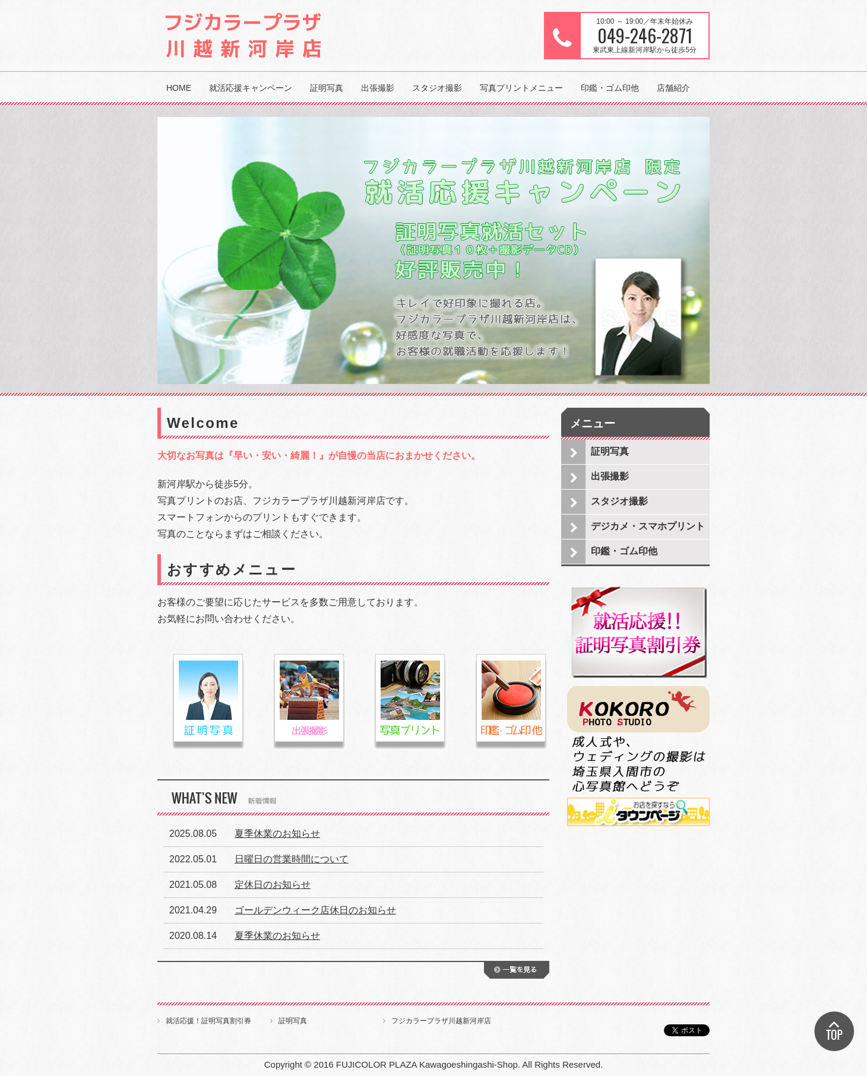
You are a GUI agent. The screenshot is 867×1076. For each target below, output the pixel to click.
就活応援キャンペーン (250, 88)
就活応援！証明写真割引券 (208, 1021)
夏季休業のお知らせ (277, 834)
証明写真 (326, 88)
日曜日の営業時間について (292, 859)
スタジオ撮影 (437, 88)
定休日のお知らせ (273, 885)
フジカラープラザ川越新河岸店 (441, 1021)
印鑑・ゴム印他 (610, 88)
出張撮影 (377, 88)
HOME (178, 88)
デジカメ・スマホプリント (648, 526)
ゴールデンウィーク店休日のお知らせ (315, 910)
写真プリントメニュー (521, 88)
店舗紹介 (673, 88)
